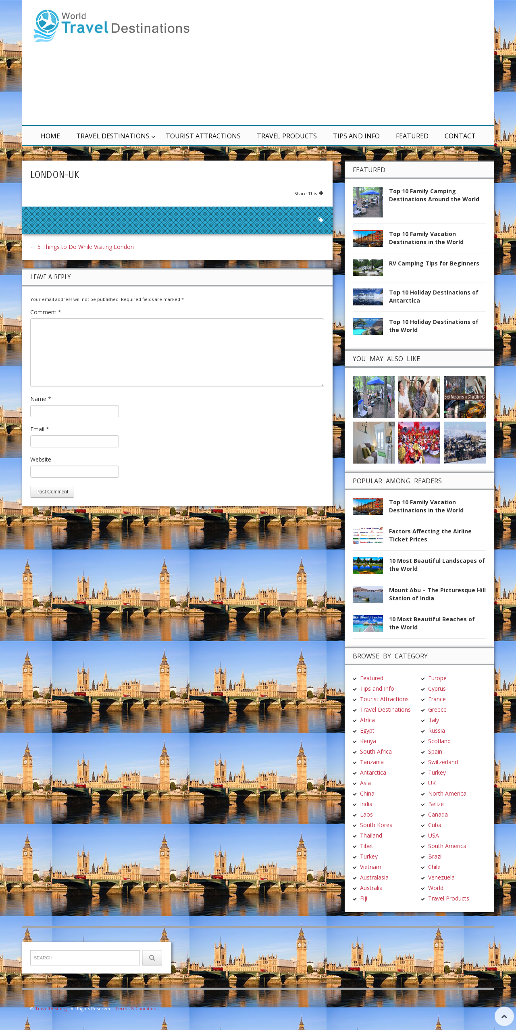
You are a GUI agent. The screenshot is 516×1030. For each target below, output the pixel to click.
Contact (460, 136)
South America (447, 846)
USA (433, 835)
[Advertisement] (355, 62)
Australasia (374, 877)
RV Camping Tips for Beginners (434, 263)
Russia (436, 730)
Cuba (434, 825)
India (366, 804)
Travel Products (287, 136)
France (437, 699)
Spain (435, 751)
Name (40, 399)
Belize (436, 804)
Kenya (368, 741)
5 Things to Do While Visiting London (82, 247)
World (435, 888)
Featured (412, 136)
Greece (437, 709)
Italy (433, 720)
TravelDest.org (51, 1008)
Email (39, 429)
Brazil (435, 856)
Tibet (366, 846)
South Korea (376, 825)
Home (50, 136)
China (367, 793)
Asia (365, 783)
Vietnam (370, 867)
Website (40, 459)
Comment (45, 312)
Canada (438, 814)
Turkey (369, 856)
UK (432, 783)
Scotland (439, 741)
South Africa (376, 751)
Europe (437, 678)
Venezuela (441, 877)
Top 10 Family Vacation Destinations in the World (426, 238)
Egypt (367, 730)
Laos (366, 814)
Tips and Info (356, 136)
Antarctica (373, 772)
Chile (434, 867)
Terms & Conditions (136, 1008)
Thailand (371, 835)
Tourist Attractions (203, 136)
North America (447, 793)
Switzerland (443, 762)
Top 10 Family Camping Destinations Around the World (434, 195)
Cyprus (437, 688)
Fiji (363, 898)
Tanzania (372, 762)
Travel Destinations (113, 136)
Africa (367, 720)
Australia (371, 888)
